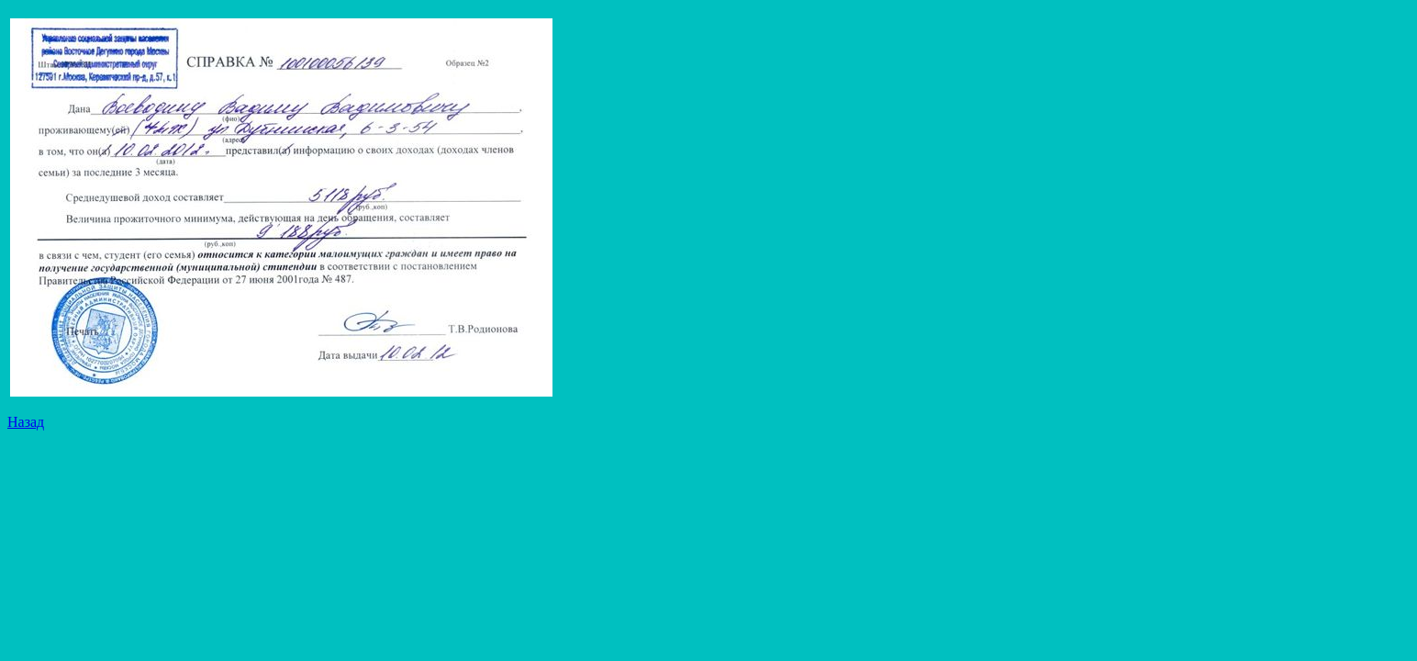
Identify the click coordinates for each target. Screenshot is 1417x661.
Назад (25, 422)
